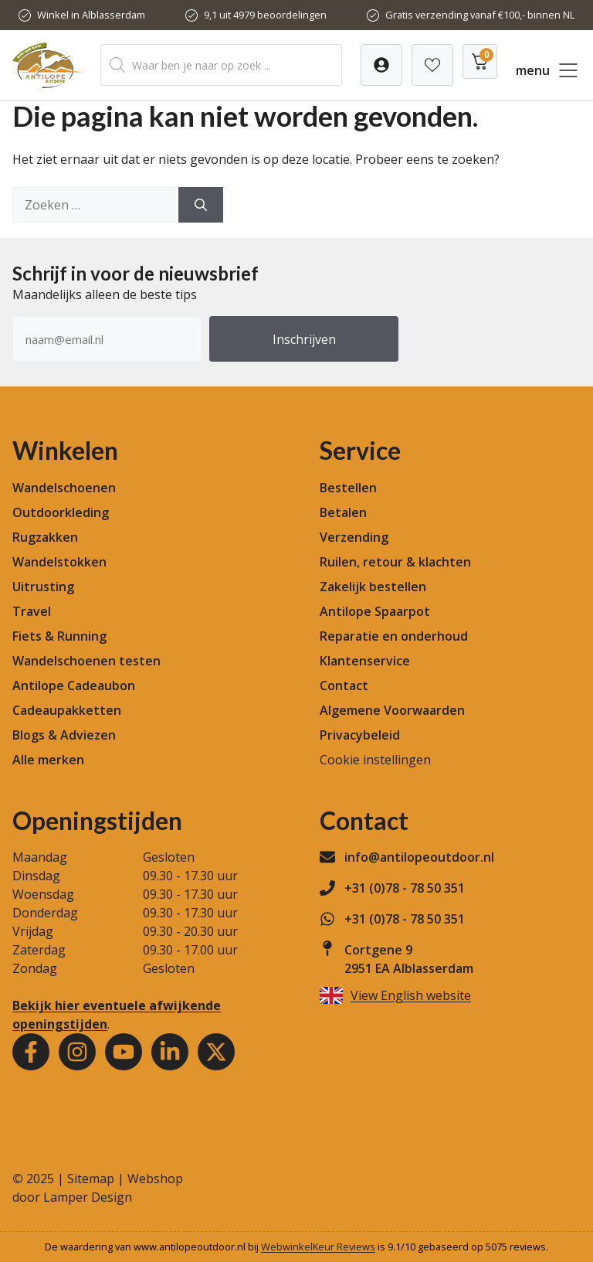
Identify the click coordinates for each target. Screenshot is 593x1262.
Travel (31, 611)
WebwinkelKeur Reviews (318, 1246)
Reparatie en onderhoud (394, 636)
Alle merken (48, 759)
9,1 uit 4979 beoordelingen (265, 15)
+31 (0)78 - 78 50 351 (404, 887)
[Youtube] (123, 1051)
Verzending (354, 537)
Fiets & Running (59, 636)
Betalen (343, 512)
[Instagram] (77, 1051)
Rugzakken (45, 537)
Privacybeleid (360, 734)
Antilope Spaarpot (375, 611)
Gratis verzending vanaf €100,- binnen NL (479, 15)
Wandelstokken (59, 561)
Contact (344, 685)
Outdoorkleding (60, 512)
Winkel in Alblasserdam (91, 15)
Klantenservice (365, 660)
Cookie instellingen (375, 759)
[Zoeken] (200, 205)
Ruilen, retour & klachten (395, 561)
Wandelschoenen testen (86, 660)
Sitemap (90, 1178)
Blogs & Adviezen (64, 734)
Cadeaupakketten (66, 710)
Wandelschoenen (64, 487)
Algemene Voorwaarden (392, 710)
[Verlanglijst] (381, 65)
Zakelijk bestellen (373, 586)
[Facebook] (30, 1051)
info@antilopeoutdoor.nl (419, 857)
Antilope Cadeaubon (73, 685)
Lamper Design (87, 1197)
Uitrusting (43, 586)
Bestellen (348, 487)
